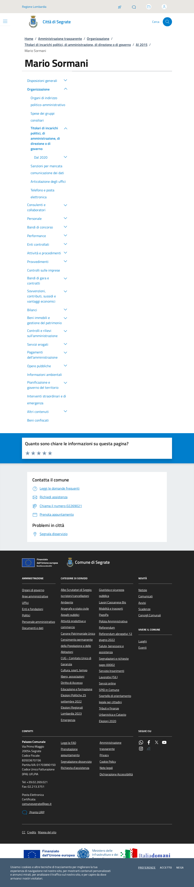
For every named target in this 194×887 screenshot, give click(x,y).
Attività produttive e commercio (73, 624)
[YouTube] (164, 743)
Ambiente (67, 602)
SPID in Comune (109, 689)
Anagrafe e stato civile (75, 608)
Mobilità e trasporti (111, 608)
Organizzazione (98, 38)
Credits (31, 832)
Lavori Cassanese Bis (112, 602)
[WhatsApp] (141, 743)
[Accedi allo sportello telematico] (148, 7)
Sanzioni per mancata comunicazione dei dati (47, 169)
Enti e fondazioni (32, 609)
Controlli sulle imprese (43, 270)
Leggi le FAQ (68, 742)
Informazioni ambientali (44, 374)
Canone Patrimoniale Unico (78, 633)
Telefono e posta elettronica (42, 193)
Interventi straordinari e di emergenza (46, 400)
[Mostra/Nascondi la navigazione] (5, 21)
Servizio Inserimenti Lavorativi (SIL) (111, 673)
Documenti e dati (32, 628)
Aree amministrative (35, 596)
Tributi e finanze (109, 708)
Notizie (142, 590)
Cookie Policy (108, 761)
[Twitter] (156, 743)
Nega (180, 867)
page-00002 (107, 664)
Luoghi (142, 641)
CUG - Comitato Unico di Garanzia (76, 661)
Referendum (107, 627)
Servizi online (107, 683)
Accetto (166, 867)
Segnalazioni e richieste (114, 658)
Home (29, 38)
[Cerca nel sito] (167, 22)
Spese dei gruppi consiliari (43, 117)
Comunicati (145, 596)
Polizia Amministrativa (113, 621)
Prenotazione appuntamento (70, 752)
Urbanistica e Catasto (112, 714)
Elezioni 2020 (107, 721)
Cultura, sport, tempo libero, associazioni (74, 673)
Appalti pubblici (70, 614)
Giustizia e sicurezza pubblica (111, 592)
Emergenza (68, 720)
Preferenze (147, 867)
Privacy (104, 755)
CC (23, 832)
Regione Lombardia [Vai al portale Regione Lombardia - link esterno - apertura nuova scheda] (34, 6)
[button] (65, 79)
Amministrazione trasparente (60, 38)
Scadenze (144, 609)
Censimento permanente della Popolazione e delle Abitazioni (77, 645)
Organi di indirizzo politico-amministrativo (48, 101)
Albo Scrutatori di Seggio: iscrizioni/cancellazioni (76, 592)
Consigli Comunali (149, 615)
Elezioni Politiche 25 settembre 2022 (73, 698)
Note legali (106, 767)
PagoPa (103, 614)
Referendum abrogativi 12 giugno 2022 (115, 636)
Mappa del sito (47, 832)
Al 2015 (141, 44)
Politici (26, 615)
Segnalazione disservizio (76, 761)
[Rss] (148, 749)
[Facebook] (148, 743)
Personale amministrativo (38, 621)
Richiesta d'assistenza (75, 767)
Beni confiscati (38, 420)
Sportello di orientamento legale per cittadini (115, 698)
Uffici (25, 602)
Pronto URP (33, 812)
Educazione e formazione (76, 689)
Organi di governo (33, 590)
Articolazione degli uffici (48, 181)
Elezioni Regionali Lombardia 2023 (72, 710)
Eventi (142, 647)
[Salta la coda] (120, 7)
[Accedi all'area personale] (164, 7)
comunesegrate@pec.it (37, 804)
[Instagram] (141, 749)
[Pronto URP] (134, 7)
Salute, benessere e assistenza (111, 649)
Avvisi (142, 602)
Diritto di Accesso (72, 682)
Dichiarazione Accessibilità (116, 774)
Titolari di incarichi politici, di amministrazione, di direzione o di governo (78, 44)
